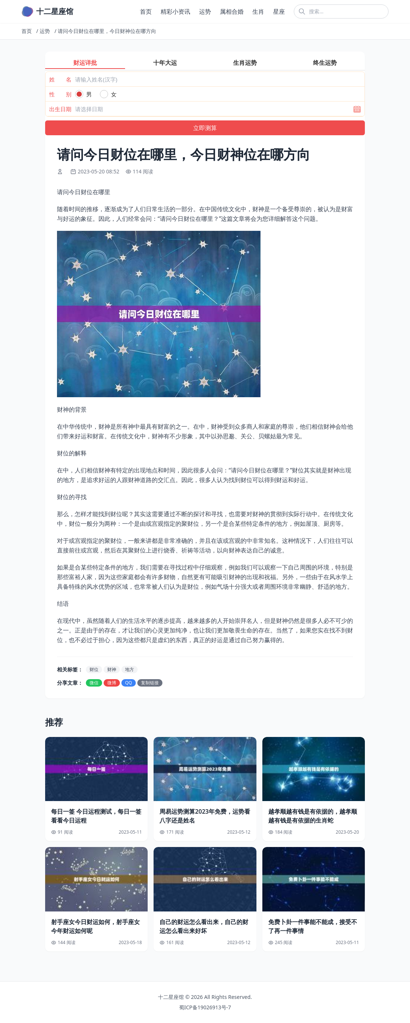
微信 (94, 683)
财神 (111, 669)
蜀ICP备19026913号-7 (205, 1007)
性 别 (60, 94)
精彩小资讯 (175, 11)
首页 (146, 11)
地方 (129, 669)
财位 (94, 669)
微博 (111, 683)
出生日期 (60, 109)
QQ (128, 683)
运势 (205, 11)
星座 (279, 11)
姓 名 (60, 79)
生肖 (258, 11)
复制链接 (150, 683)
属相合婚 (231, 11)
